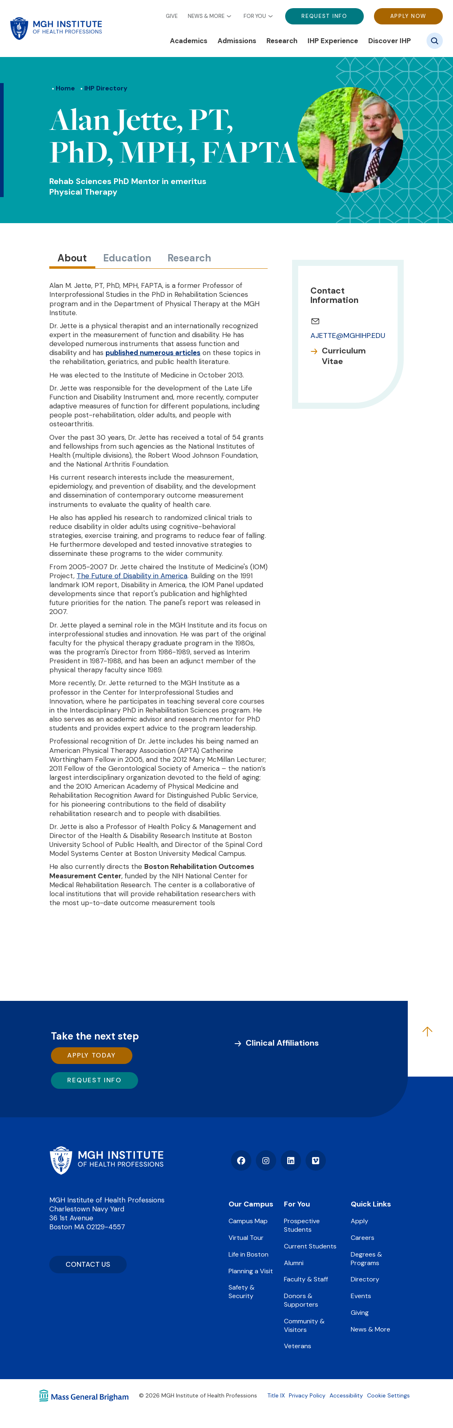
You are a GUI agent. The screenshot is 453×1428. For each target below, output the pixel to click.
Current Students (310, 1246)
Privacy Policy (307, 1395)
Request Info (324, 16)
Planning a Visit (251, 1271)
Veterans (297, 1346)
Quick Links (371, 1204)
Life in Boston (248, 1254)
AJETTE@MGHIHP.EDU (347, 335)
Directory (365, 1279)
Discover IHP (389, 40)
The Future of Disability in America (132, 575)
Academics (188, 40)
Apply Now (408, 16)
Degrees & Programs (366, 1258)
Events (361, 1296)
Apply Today (91, 1055)
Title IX (276, 1395)
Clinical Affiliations (282, 1043)
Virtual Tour (246, 1237)
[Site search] (435, 41)
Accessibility (346, 1395)
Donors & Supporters (301, 1300)
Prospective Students (302, 1225)
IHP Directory (106, 88)
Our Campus (251, 1204)
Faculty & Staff (306, 1279)
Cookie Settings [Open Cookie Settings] (388, 1395)
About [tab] (72, 258)
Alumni (293, 1263)
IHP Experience (333, 40)
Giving (360, 1312)
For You (255, 16)
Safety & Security (242, 1291)
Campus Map (248, 1221)
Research (281, 40)
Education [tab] (127, 258)
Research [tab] (189, 258)
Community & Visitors (304, 1325)
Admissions (237, 40)
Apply (359, 1221)
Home (65, 88)
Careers (362, 1237)
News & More (206, 16)
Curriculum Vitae (344, 355)
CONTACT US (88, 1264)
